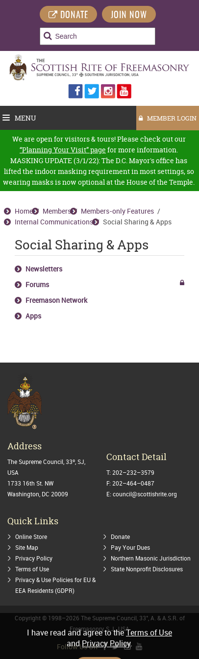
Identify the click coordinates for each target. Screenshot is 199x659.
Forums (37, 284)
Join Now (129, 15)
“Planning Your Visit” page (63, 149)
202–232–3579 (133, 472)
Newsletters (43, 268)
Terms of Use (32, 569)
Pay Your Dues (130, 547)
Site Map (26, 547)
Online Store (31, 536)
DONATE (68, 15)
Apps (33, 315)
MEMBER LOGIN (168, 118)
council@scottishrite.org (145, 494)
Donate (120, 536)
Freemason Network (56, 300)
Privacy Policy (33, 558)
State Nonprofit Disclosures (147, 569)
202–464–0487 (133, 483)
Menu (19, 117)
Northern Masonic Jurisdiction (151, 558)
